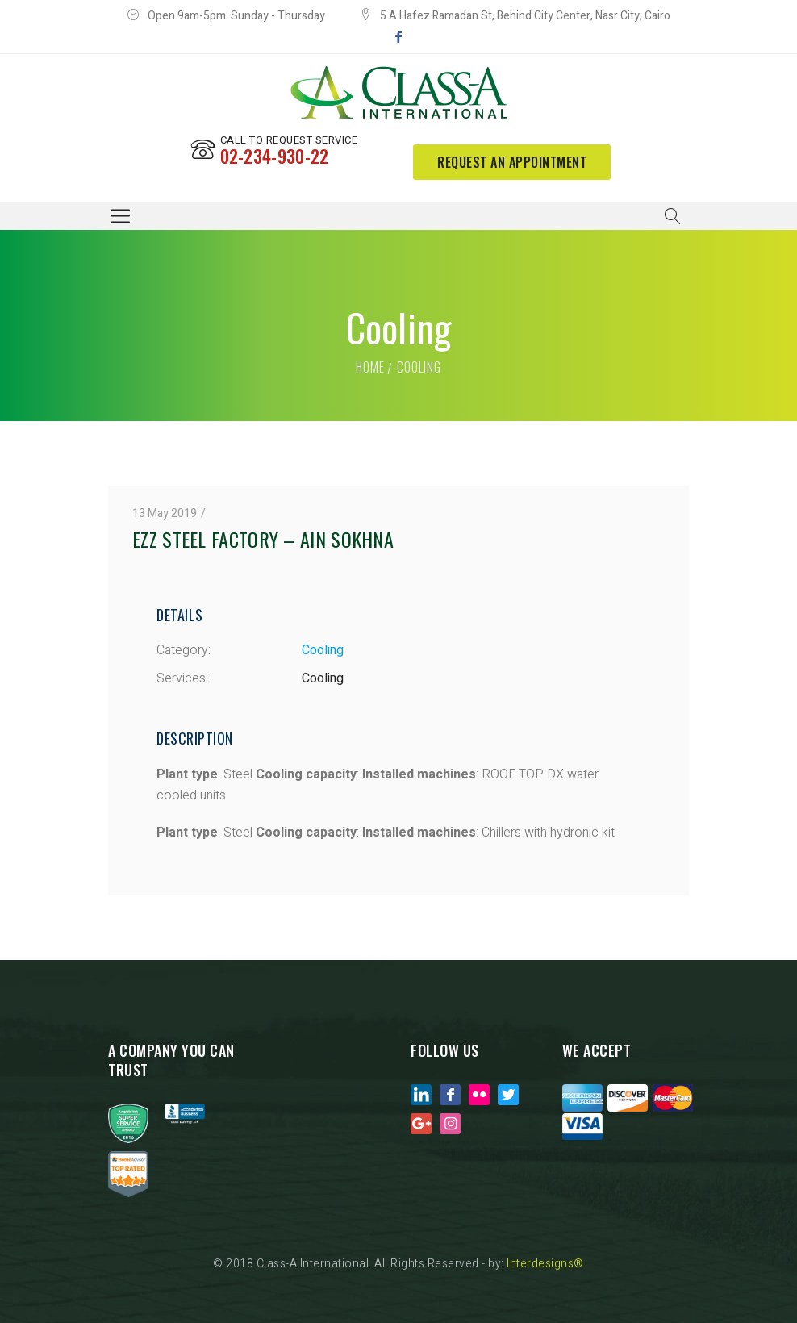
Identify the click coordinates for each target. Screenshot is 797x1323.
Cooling (323, 650)
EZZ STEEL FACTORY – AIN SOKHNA (263, 538)
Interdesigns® (545, 1263)
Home (370, 367)
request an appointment (511, 162)
